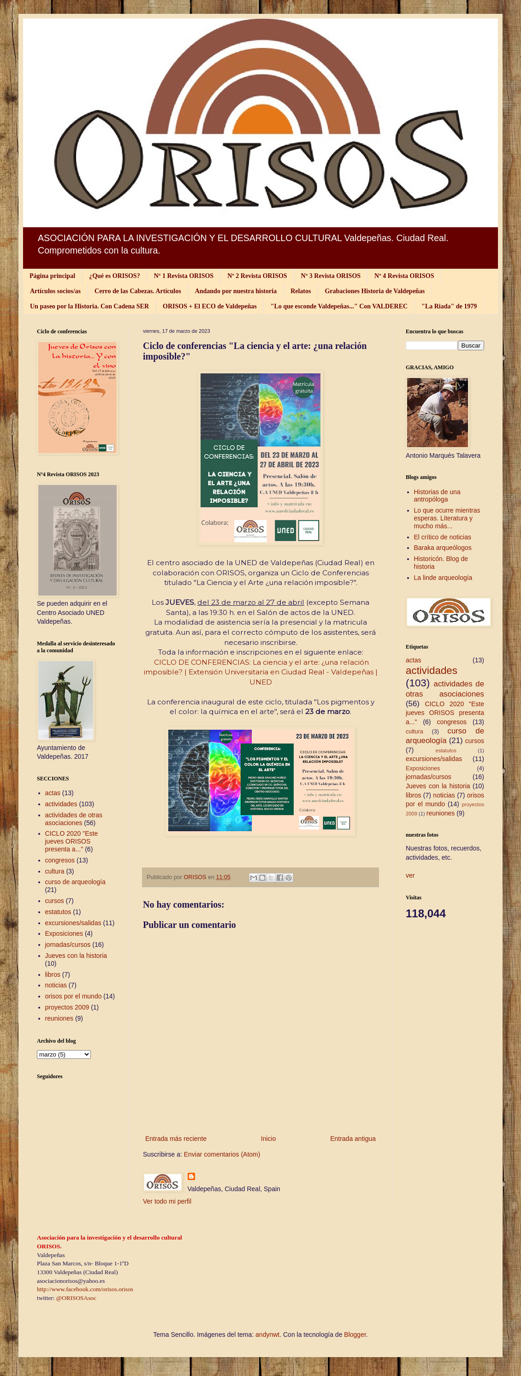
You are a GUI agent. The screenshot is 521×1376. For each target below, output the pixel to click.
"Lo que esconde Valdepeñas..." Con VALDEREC (339, 306)
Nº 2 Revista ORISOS (257, 275)
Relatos (300, 291)
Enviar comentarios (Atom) (222, 1154)
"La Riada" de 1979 (449, 306)
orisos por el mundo (73, 996)
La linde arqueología (443, 577)
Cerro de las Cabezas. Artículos (138, 291)
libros (52, 974)
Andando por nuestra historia (236, 291)
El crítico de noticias (443, 537)
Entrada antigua (353, 1138)
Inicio (268, 1138)
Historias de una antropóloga (437, 495)
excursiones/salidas (73, 923)
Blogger (355, 1334)
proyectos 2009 (67, 1007)
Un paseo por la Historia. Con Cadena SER (89, 306)
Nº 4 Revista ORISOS (404, 275)
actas (52, 793)
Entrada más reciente (176, 1138)
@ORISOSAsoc (76, 1297)
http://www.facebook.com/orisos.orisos (85, 1289)
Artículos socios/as (55, 291)
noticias (56, 985)
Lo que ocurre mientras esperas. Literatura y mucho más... (447, 518)
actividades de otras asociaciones (74, 819)
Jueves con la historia (76, 955)
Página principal (52, 275)
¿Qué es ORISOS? (114, 275)
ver (410, 875)
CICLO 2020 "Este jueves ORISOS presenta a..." (71, 841)
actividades (61, 804)
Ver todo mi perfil (167, 1201)
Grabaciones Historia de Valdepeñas (375, 291)
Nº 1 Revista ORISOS (183, 275)
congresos (60, 860)
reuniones (59, 1018)
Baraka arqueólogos (443, 547)
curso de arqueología (75, 882)
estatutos (58, 911)
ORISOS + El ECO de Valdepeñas (210, 306)
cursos (54, 900)
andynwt (267, 1334)
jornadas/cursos (68, 944)
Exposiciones (64, 933)
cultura (55, 871)
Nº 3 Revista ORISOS (331, 275)
